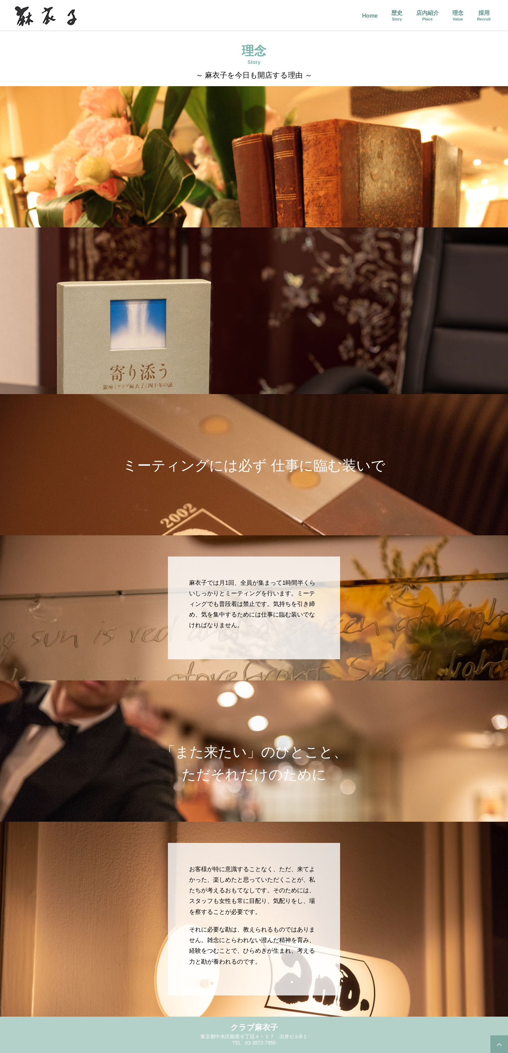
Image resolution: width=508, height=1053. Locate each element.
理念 (458, 15)
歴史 (397, 15)
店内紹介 (427, 15)
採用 (484, 15)
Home (369, 16)
